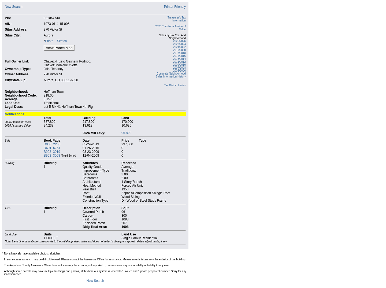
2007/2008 (179, 67)
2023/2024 (179, 44)
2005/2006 (179, 70)
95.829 (126, 133)
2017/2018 (179, 52)
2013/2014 (179, 58)
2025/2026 (179, 41)
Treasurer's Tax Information (177, 19)
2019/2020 (179, 50)
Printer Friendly (175, 7)
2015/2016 (179, 55)
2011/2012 (179, 61)
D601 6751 (52, 148)
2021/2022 (179, 47)
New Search (13, 7)
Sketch (62, 41)
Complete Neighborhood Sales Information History (171, 75)
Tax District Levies (175, 85)
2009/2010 (179, 64)
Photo (49, 41)
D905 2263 (52, 144)
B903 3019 (52, 152)
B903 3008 (52, 155)
